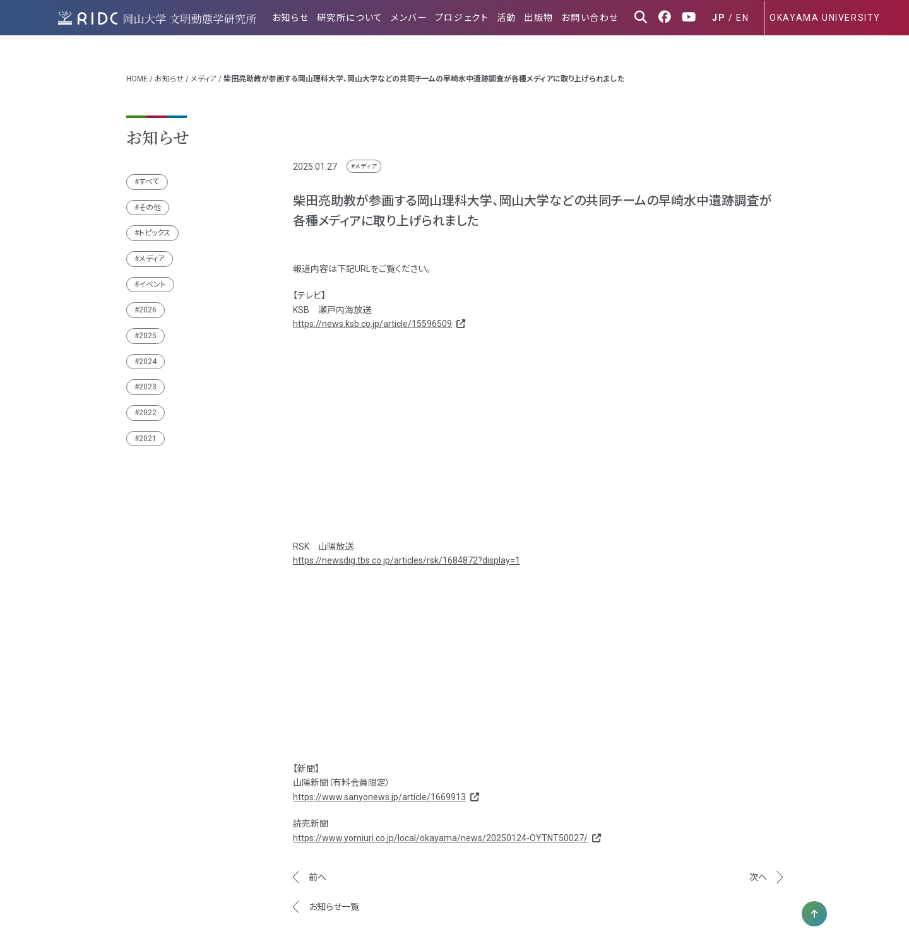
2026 (148, 302)
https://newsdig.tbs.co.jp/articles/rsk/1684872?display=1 (406, 553)
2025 (148, 328)
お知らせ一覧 (334, 899)
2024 (148, 354)
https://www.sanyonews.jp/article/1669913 (385, 789)
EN (742, 17)
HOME (137, 71)
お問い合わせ (591, 18)
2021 (148, 431)
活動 (510, 18)
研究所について (357, 18)
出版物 (541, 18)
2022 (148, 405)
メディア (204, 71)
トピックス (154, 225)
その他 (150, 200)
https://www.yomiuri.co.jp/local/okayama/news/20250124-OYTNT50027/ (446, 830)
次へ (758, 870)
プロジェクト (467, 18)
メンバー (416, 18)
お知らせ (300, 18)
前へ (317, 870)
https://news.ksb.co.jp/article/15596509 (378, 316)
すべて (149, 174)
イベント (152, 277)
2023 (148, 379)
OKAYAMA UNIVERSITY (825, 18)
